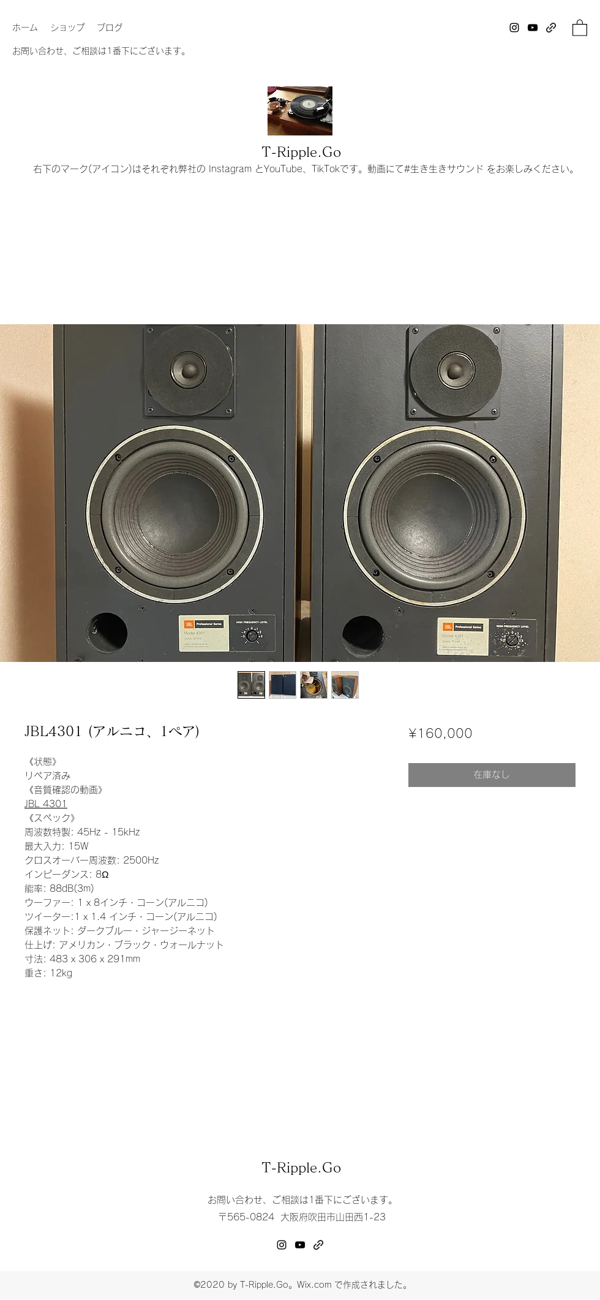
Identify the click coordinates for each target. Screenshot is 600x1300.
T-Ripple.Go (301, 152)
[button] (579, 27)
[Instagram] (514, 27)
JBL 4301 (45, 803)
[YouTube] (533, 27)
